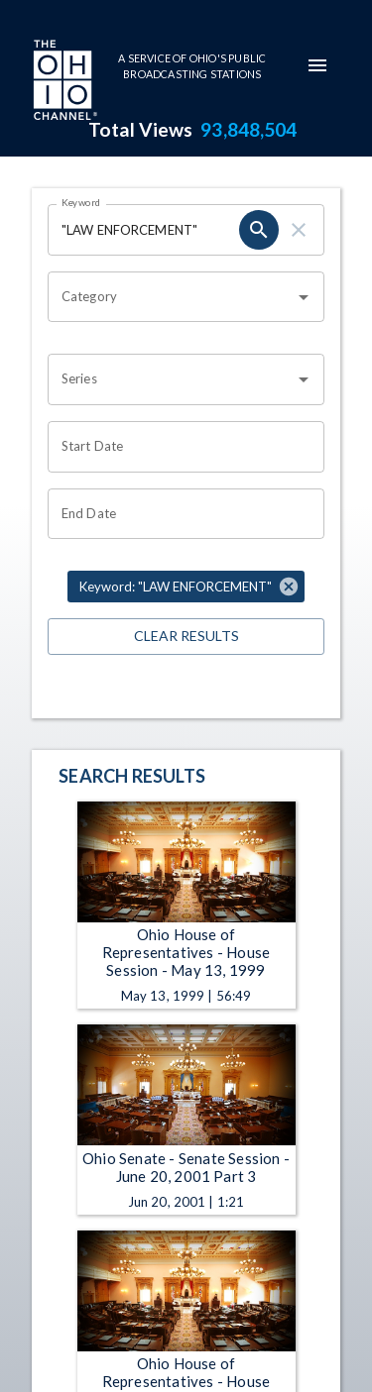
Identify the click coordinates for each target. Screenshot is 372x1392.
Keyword (81, 202)
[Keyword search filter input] (143, 230)
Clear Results (186, 636)
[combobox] (171, 297)
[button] (186, 586)
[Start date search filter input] (179, 447)
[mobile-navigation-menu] (317, 65)
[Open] (303, 297)
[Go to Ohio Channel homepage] (63, 82)
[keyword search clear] (298, 230)
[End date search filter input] (179, 514)
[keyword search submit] (259, 230)
